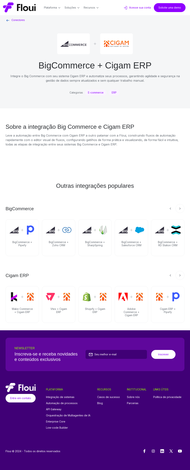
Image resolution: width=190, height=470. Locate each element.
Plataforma (53, 8)
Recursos (92, 8)
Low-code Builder (57, 427)
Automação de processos (62, 403)
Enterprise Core (55, 421)
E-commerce (96, 92)
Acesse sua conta (137, 8)
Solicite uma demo (169, 7)
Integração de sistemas (60, 397)
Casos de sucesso (108, 397)
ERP (114, 92)
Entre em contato (20, 398)
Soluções (73, 8)
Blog (100, 403)
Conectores (15, 20)
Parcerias (132, 403)
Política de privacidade (167, 397)
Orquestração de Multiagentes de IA (68, 415)
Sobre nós (133, 397)
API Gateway (53, 409)
